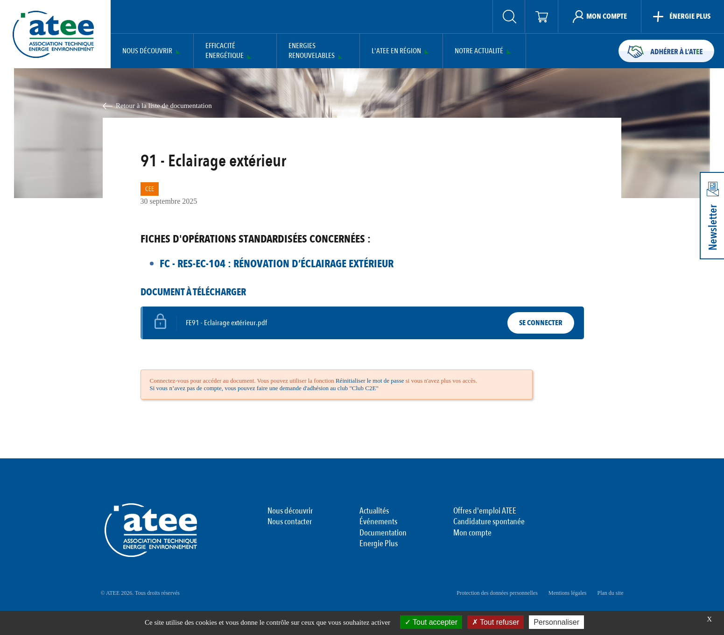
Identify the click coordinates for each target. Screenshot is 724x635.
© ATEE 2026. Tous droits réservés (140, 593)
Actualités (374, 511)
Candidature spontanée (489, 522)
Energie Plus (378, 544)
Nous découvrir (147, 51)
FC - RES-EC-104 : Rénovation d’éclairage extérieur (277, 264)
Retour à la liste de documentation (164, 105)
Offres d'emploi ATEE (484, 511)
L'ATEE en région (396, 51)
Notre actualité (479, 51)
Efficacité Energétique (224, 51)
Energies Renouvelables (311, 51)
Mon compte (472, 533)
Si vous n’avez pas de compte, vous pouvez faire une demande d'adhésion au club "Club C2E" (264, 388)
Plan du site (610, 593)
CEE (149, 189)
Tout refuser (496, 622)
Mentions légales (567, 593)
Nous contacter (289, 522)
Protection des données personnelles (497, 593)
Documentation (383, 533)
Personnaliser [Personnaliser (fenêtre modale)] (556, 622)
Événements (378, 522)
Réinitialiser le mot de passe (370, 380)
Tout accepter (431, 622)
